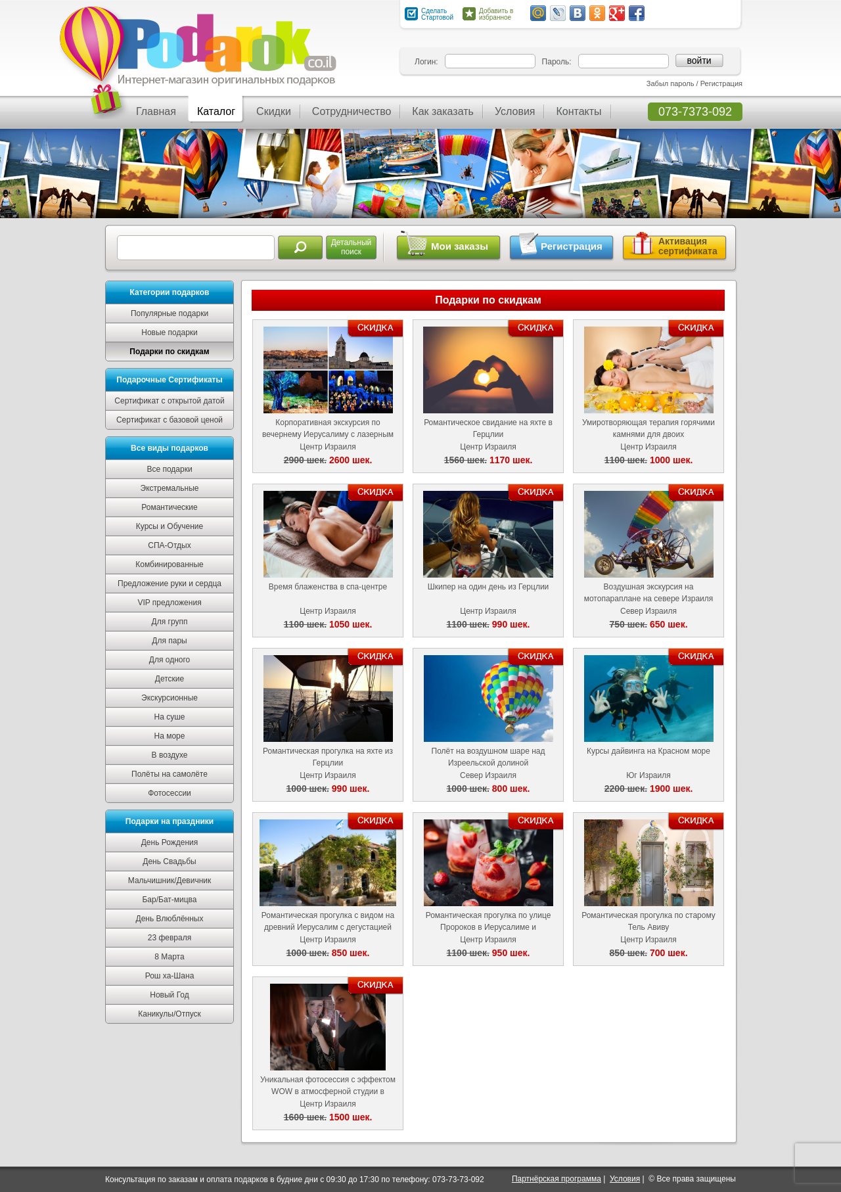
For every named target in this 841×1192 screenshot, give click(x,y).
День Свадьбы (169, 861)
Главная (156, 111)
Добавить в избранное (496, 14)
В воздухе (170, 755)
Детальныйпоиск (351, 247)
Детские (169, 678)
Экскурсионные (169, 697)
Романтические (169, 507)
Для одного (169, 659)
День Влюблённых (170, 918)
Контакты (578, 111)
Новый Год (169, 994)
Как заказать (443, 111)
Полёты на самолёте (169, 774)
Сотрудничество (352, 111)
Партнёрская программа (556, 1178)
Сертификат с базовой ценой (169, 419)
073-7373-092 (695, 111)
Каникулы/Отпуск (169, 1014)
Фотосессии (169, 793)
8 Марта (169, 956)
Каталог (216, 111)
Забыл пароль (670, 83)
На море (169, 736)
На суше (169, 717)
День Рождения (169, 842)
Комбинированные (169, 564)
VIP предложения (169, 602)
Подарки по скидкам (169, 351)
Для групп (170, 621)
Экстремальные (170, 488)
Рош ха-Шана (169, 975)
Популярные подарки (169, 313)
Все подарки (169, 469)
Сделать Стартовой (437, 14)
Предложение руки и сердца (169, 583)
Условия (515, 111)
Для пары (169, 640)
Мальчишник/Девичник (169, 880)
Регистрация (721, 83)
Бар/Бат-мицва (169, 899)
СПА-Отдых (169, 545)
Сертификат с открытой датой (169, 400)
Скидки (273, 111)
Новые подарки (169, 332)
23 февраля (169, 937)
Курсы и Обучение (169, 526)
